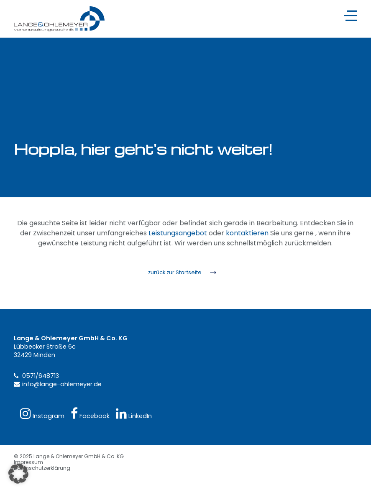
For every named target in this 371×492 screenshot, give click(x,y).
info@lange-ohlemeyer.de (62, 384)
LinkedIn (134, 413)
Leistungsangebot (177, 233)
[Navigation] (350, 15)
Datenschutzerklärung (42, 468)
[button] (18, 473)
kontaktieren (247, 233)
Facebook (90, 413)
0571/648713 (40, 376)
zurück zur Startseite (175, 272)
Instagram (42, 413)
